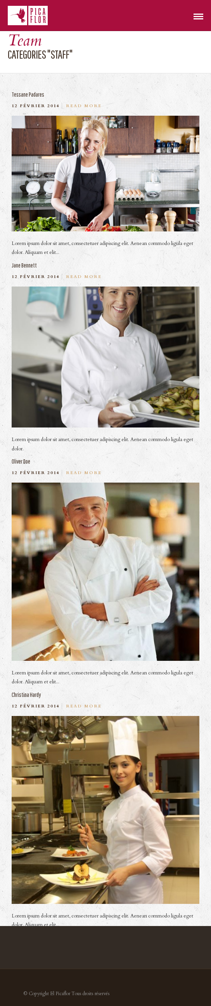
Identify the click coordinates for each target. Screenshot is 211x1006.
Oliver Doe (21, 461)
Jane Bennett (24, 265)
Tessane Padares (28, 94)
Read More (84, 106)
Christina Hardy (26, 694)
